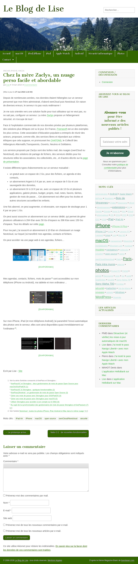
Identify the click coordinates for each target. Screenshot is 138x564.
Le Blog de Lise (33, 9)
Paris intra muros (105, 264)
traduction (111, 288)
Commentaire (10, 461)
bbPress (98, 198)
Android (79, 53)
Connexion (107, 82)
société (111, 280)
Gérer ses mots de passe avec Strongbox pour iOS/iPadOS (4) (36, 396)
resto (117, 276)
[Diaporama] (46, 267)
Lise (8, 85)
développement (103, 207)
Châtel (113, 203)
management (116, 241)
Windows (120, 292)
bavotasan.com (127, 560)
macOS (19, 53)
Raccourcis (108, 276)
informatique (102, 215)
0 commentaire (30, 85)
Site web (7, 518)
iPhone (14, 71)
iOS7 (97, 219)
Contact (6, 59)
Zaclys (50, 115)
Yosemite (117, 297)
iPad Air (6, 71)
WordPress (103, 297)
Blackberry (109, 198)
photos (102, 270)
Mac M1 (121, 235)
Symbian (120, 284)
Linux (107, 235)
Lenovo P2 (125, 231)
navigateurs (112, 250)
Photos (121, 53)
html (124, 211)
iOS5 (124, 215)
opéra (121, 254)
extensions (118, 207)
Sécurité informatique (100, 53)
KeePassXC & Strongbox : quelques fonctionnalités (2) (33, 390)
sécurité (83, 418)
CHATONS (56, 140)
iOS (112, 215)
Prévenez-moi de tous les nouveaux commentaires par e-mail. (37, 525)
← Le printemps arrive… (16, 432)
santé (128, 276)
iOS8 (104, 219)
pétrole (98, 276)
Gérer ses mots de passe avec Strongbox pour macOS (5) (34, 399)
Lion (114, 235)
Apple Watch (63, 53)
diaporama (122, 203)
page (41, 224)
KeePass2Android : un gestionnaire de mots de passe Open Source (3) (39, 393)
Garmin (98, 211)
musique (128, 246)
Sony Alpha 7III (123, 280)
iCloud (130, 211)
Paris (127, 259)
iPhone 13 (100, 231)
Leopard (99, 235)
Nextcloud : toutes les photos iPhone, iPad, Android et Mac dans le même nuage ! (52, 411)
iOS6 (130, 215)
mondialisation (101, 246)
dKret (131, 203)
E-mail (7, 510)
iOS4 (118, 215)
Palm (118, 259)
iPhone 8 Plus (119, 226)
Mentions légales (55, 560)
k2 (117, 232)
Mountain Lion (116, 246)
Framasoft (62, 129)
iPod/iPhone (34, 53)
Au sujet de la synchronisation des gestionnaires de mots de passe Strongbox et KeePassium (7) (49, 405)
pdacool (120, 264)
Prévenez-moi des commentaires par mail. (27, 495)
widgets (109, 292)
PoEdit (125, 271)
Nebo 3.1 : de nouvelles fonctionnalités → (69, 433)
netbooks (124, 250)
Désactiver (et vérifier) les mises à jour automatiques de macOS (114, 337)
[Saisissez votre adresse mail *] (115, 141)
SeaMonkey (100, 280)
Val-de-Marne (124, 288)
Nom (6, 502)
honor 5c (116, 211)
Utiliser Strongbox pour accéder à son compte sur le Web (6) (34, 402)
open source (50, 418)
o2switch (99, 254)
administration (101, 194)
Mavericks (128, 241)
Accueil (6, 53)
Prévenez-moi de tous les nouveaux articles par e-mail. (33, 531)
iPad (48, 53)
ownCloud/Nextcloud (68, 418)
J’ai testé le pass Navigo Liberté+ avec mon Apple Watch (115, 348)
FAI (128, 207)
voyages (99, 292)
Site (20, 371)
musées (99, 249)
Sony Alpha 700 (104, 283)
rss (123, 276)
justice (110, 232)
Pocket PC (115, 271)
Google (107, 211)
